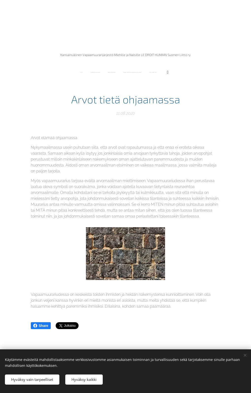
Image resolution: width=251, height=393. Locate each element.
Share (40, 326)
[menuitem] (108, 72)
